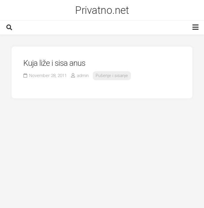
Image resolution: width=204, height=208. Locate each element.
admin (83, 75)
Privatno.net (102, 10)
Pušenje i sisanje (112, 75)
